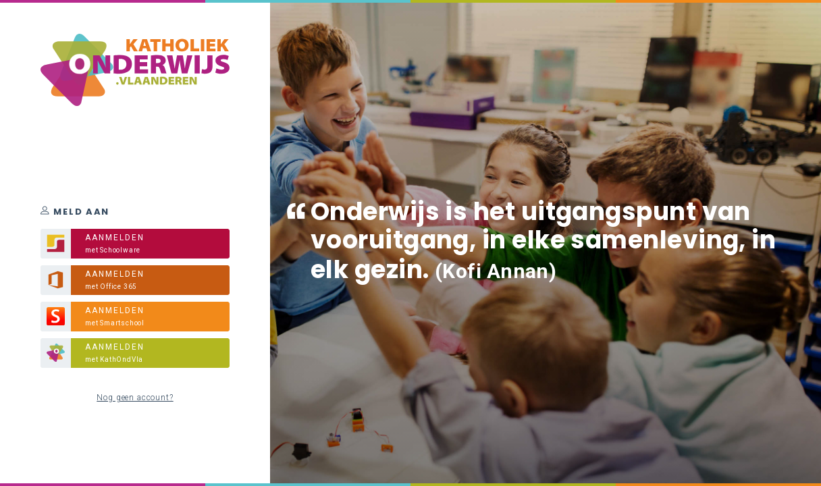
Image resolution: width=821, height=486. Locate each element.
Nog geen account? (135, 397)
